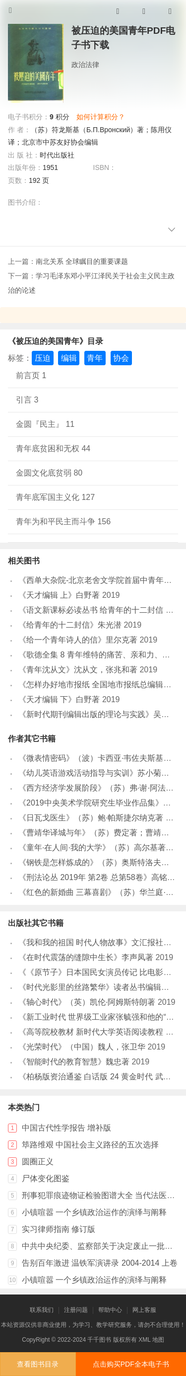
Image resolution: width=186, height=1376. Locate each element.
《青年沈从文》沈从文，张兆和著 (77, 669)
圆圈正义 (38, 1161)
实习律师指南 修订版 (58, 1229)
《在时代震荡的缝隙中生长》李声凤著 (85, 957)
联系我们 (42, 1309)
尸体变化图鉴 (45, 1178)
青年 (95, 358)
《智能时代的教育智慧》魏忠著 (73, 1061)
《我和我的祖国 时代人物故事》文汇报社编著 (98, 942)
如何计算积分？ (100, 117)
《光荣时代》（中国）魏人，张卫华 (81, 1047)
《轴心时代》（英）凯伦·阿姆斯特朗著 (86, 1002)
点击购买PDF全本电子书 (131, 1364)
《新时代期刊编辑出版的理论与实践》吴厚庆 (97, 714)
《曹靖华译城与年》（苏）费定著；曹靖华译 (97, 832)
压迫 (43, 358)
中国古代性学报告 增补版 (66, 1128)
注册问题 (76, 1309)
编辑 (69, 358)
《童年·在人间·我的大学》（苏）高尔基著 (92, 847)
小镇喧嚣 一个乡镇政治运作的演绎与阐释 (94, 1212)
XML (144, 1339)
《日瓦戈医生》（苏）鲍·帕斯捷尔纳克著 (90, 817)
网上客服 (144, 1309)
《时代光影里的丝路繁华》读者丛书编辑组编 (97, 987)
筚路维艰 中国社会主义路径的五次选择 (90, 1144)
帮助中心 (110, 1309)
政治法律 (85, 65)
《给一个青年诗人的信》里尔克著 (77, 640)
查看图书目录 (38, 1364)
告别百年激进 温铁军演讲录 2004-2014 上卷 (100, 1263)
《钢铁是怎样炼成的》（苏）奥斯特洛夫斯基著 (101, 862)
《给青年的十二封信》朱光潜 (70, 625)
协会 (121, 358)
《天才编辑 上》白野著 (59, 595)
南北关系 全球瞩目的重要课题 (82, 261)
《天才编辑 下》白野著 (59, 699)
